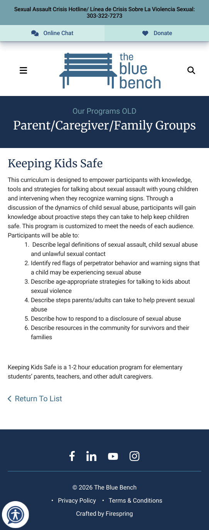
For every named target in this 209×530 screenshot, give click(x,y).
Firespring (119, 513)
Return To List (38, 398)
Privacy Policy (77, 500)
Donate (157, 33)
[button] (23, 70)
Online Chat (52, 33)
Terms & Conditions (135, 500)
